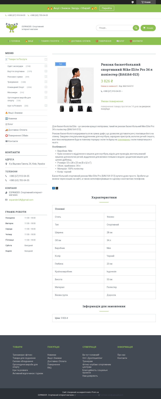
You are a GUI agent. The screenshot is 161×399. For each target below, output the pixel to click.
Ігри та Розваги (15, 106)
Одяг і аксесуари (15, 66)
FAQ (49, 367)
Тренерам (87, 361)
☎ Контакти (11, 141)
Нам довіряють (90, 376)
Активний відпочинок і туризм (28, 373)
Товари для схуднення (24, 358)
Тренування (13, 82)
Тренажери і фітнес (22, 355)
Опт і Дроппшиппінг (92, 358)
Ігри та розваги (20, 370)
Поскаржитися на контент (87, 395)
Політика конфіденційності (111, 395)
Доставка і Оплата (56, 361)
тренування (124, 139)
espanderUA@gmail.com (21, 200)
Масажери (12, 92)
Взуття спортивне (16, 71)
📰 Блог (120, 41)
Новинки (51, 355)
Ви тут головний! (90, 355)
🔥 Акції (29, 41)
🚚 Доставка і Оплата (79, 41)
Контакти (122, 358)
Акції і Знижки (54, 358)
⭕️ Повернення (103, 41)
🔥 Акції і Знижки (13, 113)
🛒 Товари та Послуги (16, 59)
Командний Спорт (16, 87)
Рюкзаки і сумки (15, 77)
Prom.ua (95, 392)
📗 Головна (14, 41)
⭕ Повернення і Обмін (16, 135)
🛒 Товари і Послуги (48, 41)
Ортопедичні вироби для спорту (19, 99)
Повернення (53, 364)
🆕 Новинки (11, 118)
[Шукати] (136, 28)
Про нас (121, 355)
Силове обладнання (23, 361)
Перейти (107, 8)
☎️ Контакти (136, 41)
